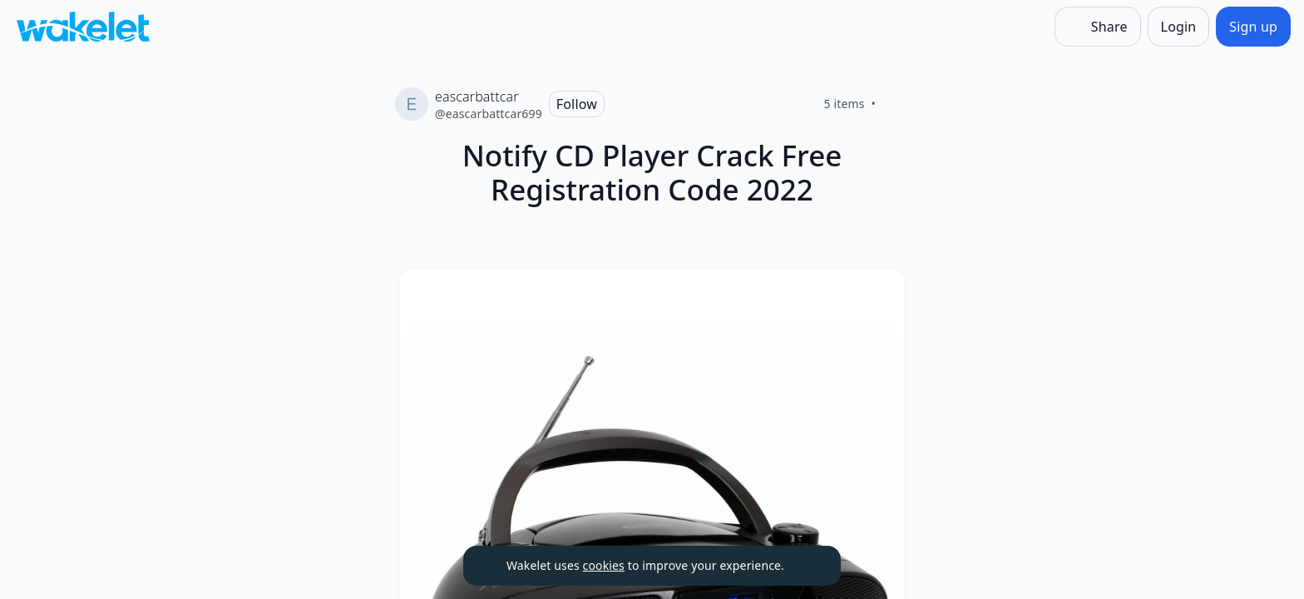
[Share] (1098, 27)
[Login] (1179, 27)
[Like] (895, 104)
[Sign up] (1253, 27)
